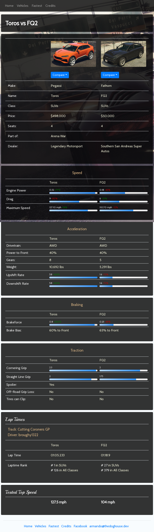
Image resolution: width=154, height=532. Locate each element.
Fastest (37, 6)
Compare (59, 75)
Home (9, 6)
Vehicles (22, 6)
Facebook (80, 526)
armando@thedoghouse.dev (109, 526)
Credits (50, 6)
